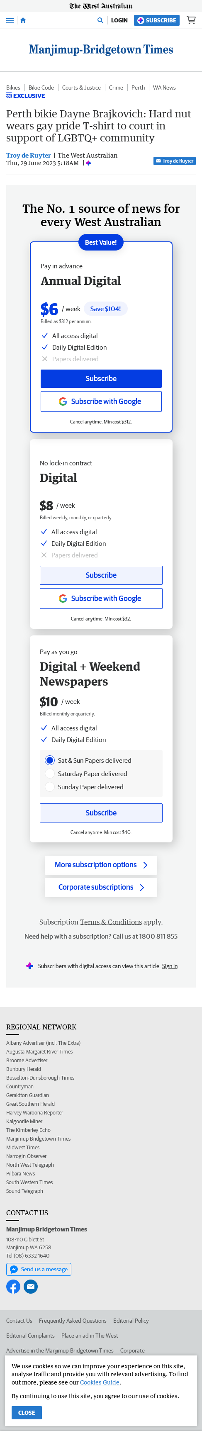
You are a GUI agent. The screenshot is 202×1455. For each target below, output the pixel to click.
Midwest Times (22, 1147)
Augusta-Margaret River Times (39, 1052)
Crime (116, 87)
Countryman (20, 1086)
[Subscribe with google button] (101, 598)
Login (119, 20)
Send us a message (39, 1269)
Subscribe (156, 20)
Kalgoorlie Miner (24, 1121)
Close (26, 1412)
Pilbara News (20, 1173)
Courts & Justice (81, 87)
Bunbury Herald (23, 1069)
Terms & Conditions (111, 922)
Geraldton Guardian (27, 1095)
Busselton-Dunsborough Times (40, 1078)
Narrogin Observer (26, 1156)
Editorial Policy (131, 1320)
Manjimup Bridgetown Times (38, 1139)
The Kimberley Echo (28, 1130)
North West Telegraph (30, 1165)
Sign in (170, 966)
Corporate (132, 1350)
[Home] (23, 20)
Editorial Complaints (30, 1335)
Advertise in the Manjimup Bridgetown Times (60, 1350)
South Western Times (29, 1182)
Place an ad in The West (89, 1335)
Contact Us (19, 1320)
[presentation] (50, 760)
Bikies (13, 87)
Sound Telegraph (24, 1191)
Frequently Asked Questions (73, 1320)
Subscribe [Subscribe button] (101, 575)
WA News (164, 87)
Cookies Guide (99, 1382)
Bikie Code (41, 87)
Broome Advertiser (26, 1060)
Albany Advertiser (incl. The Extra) (43, 1043)
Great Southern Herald (30, 1104)
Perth (138, 87)
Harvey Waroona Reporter (34, 1112)
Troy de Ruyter (174, 160)
